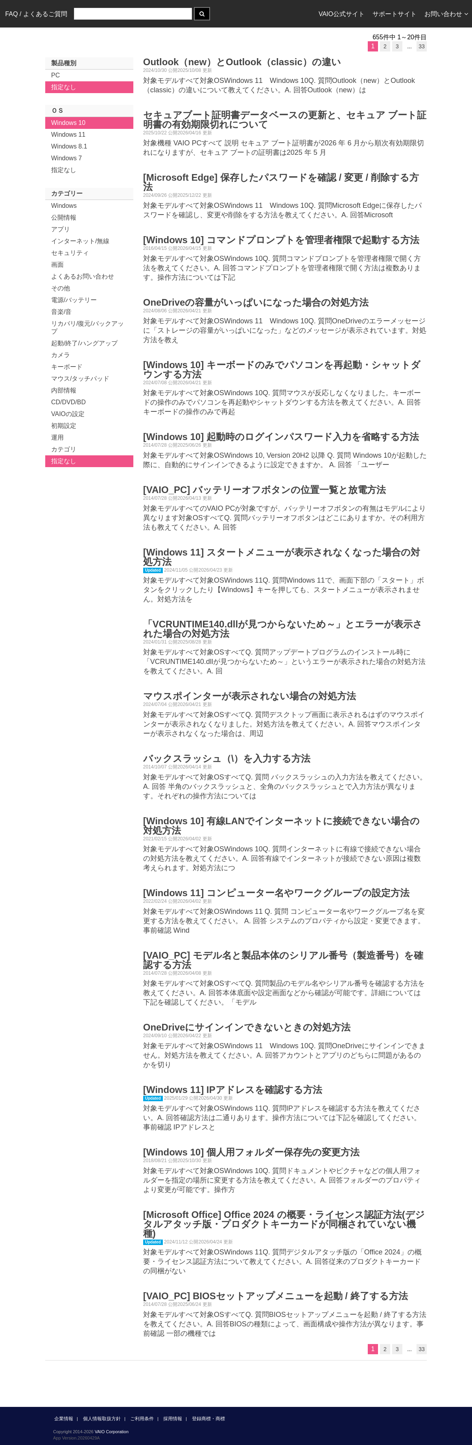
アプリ (60, 229)
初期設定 (63, 425)
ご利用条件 (142, 1418)
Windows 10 (68, 122)
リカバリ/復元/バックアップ (87, 327)
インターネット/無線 (80, 241)
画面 (57, 264)
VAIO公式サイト (342, 14)
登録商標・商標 (208, 1418)
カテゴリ (63, 449)
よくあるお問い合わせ (82, 276)
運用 (57, 437)
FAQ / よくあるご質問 (36, 14)
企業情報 (63, 1418)
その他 (60, 288)
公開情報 (63, 217)
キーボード (67, 366)
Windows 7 (66, 158)
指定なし (63, 87)
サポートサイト (394, 14)
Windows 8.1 (69, 146)
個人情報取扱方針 (102, 1418)
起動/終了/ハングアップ (84, 343)
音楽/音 (61, 311)
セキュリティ (70, 252)
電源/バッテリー (74, 300)
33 (422, 46)
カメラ (60, 355)
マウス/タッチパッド (80, 378)
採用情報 (172, 1418)
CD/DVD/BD (68, 402)
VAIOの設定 (68, 414)
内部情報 (63, 390)
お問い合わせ (446, 14)
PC (55, 75)
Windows (64, 205)
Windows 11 (68, 134)
